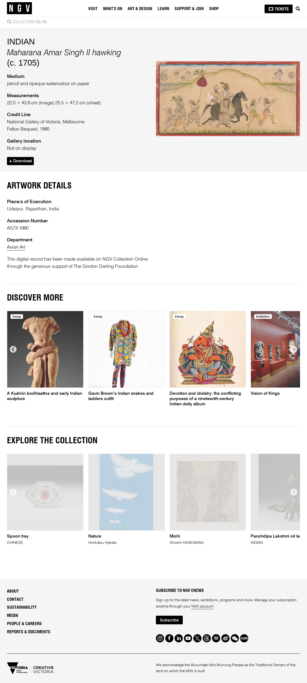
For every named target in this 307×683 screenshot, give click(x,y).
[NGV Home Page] (19, 8)
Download (20, 161)
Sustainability (22, 607)
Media (12, 616)
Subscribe (169, 620)
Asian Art (16, 247)
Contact (15, 599)
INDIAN (21, 41)
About (13, 591)
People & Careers (24, 624)
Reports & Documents (28, 632)
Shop (214, 9)
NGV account (202, 606)
